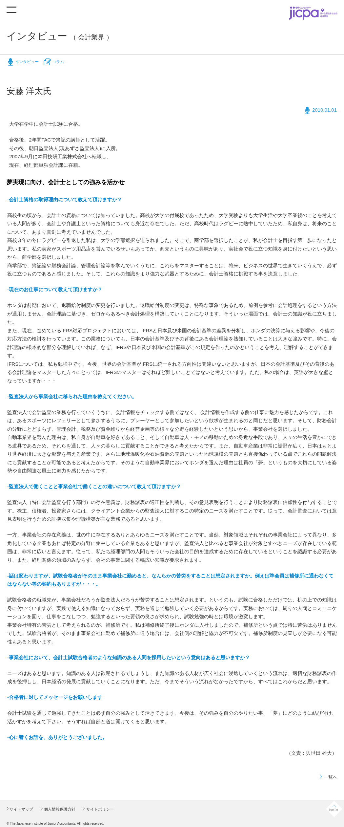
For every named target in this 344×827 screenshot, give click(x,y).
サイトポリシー (99, 809)
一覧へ (330, 777)
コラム (58, 61)
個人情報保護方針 (59, 809)
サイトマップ (21, 809)
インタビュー (27, 61)
